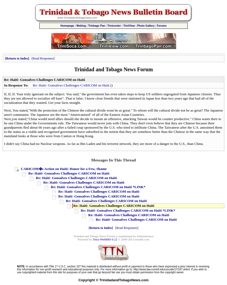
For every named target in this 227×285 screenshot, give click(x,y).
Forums (162, 25)
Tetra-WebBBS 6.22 (105, 239)
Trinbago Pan (96, 25)
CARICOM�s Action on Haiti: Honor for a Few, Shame (64, 169)
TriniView (129, 25)
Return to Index (17, 58)
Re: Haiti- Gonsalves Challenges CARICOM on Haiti (71, 85)
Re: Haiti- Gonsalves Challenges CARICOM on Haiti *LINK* (98, 187)
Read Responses (43, 58)
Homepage (67, 25)
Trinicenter (114, 25)
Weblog (81, 25)
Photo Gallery (146, 25)
